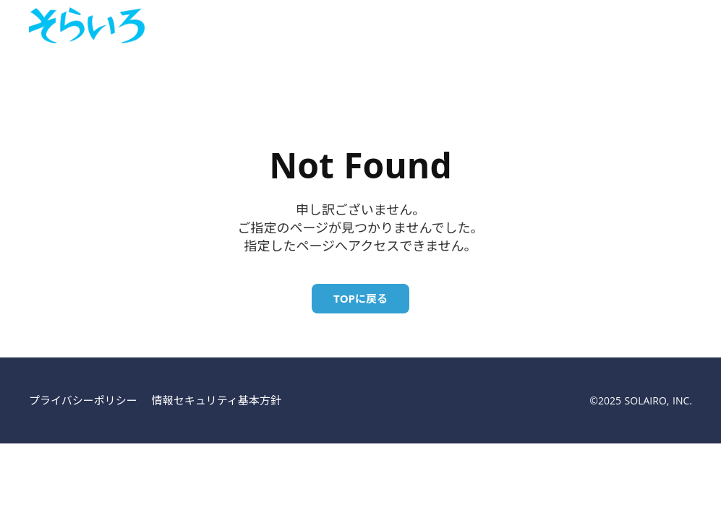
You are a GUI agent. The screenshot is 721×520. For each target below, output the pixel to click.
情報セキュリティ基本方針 (216, 400)
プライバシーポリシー (83, 400)
